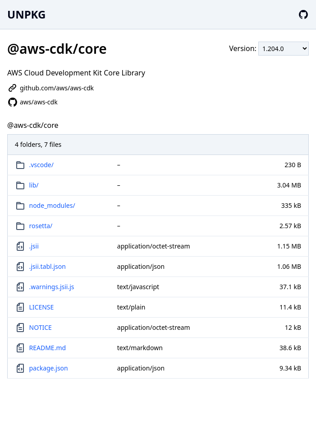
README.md (47, 347)
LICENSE (41, 307)
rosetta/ (41, 225)
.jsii (34, 246)
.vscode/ (41, 164)
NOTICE (40, 327)
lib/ (34, 185)
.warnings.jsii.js (51, 286)
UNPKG (26, 14)
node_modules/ (52, 205)
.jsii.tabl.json (47, 266)
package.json (48, 368)
